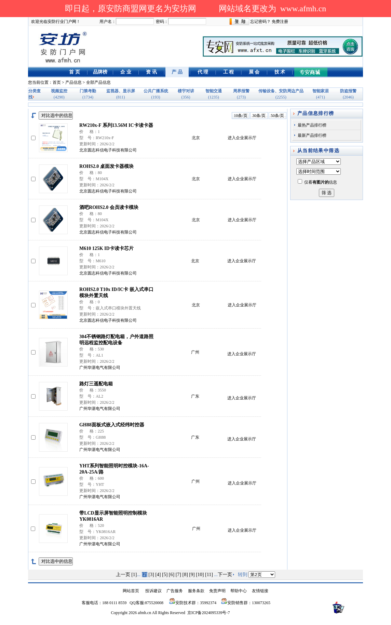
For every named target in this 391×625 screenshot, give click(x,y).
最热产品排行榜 (312, 125)
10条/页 (240, 115)
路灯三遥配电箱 (96, 383)
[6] (171, 574)
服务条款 (196, 590)
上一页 (123, 574)
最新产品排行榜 (312, 135)
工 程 (228, 72)
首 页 (74, 72)
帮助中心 (238, 590)
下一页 (225, 574)
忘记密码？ (260, 21)
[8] (185, 574)
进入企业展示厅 (242, 137)
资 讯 (151, 72)
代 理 (203, 72)
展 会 (254, 72)
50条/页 (277, 115)
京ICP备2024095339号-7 (208, 612)
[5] (164, 574)
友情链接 (260, 590)
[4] (158, 574)
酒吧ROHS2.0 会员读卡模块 (108, 207)
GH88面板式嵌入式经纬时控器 (111, 424)
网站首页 (131, 590)
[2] (144, 574)
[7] (178, 574)
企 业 (125, 72)
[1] (134, 574)
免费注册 (280, 21)
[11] (209, 574)
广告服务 (174, 590)
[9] (191, 574)
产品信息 (73, 82)
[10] (200, 574)
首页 (57, 82)
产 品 (177, 72)
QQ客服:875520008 (146, 602)
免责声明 (217, 590)
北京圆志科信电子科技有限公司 (108, 150)
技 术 (279, 72)
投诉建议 (153, 590)
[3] (151, 574)
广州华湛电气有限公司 (99, 367)
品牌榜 (100, 72)
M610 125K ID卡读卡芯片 (106, 248)
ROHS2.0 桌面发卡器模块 (106, 166)
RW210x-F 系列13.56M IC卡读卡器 (116, 125)
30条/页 (259, 115)
